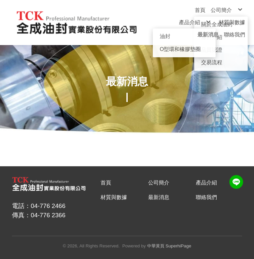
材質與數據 (114, 197)
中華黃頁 (155, 245)
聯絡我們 (206, 197)
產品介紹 (206, 182)
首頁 (106, 182)
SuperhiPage (178, 245)
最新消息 (158, 197)
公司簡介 (158, 182)
